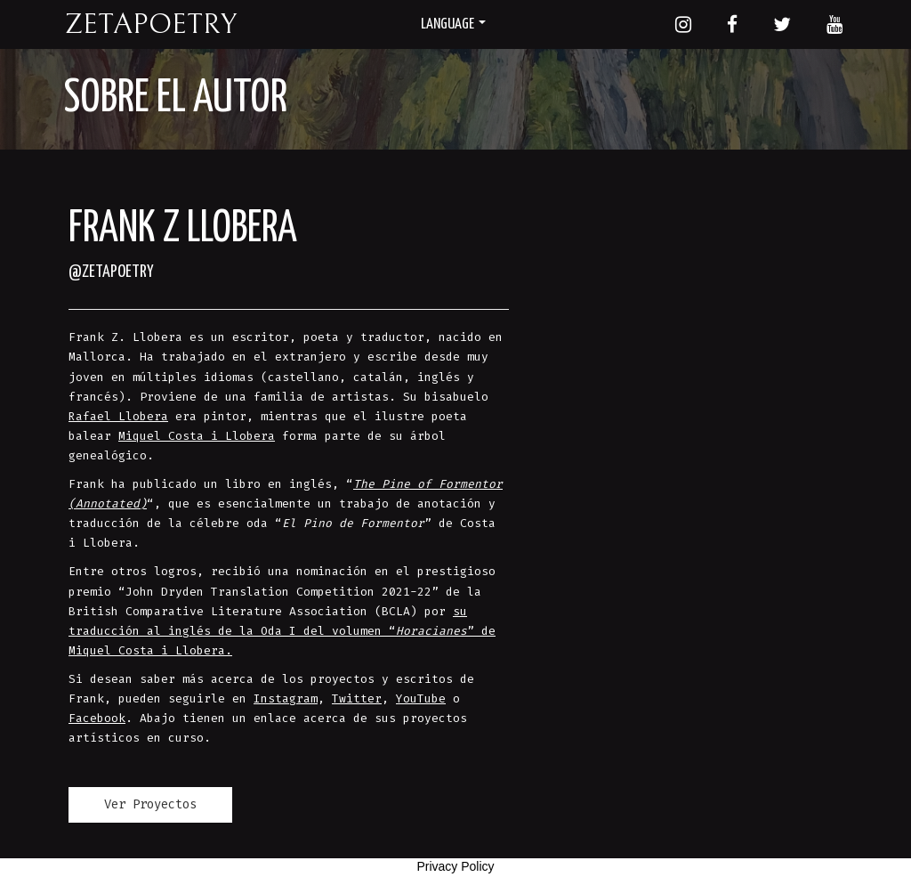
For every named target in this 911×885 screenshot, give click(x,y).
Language (453, 24)
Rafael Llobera (118, 416)
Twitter (357, 698)
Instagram (286, 698)
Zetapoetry (150, 24)
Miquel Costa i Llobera (196, 435)
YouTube (421, 698)
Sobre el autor (175, 98)
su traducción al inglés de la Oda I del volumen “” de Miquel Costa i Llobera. (282, 631)
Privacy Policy (455, 866)
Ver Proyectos (150, 804)
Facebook (97, 718)
